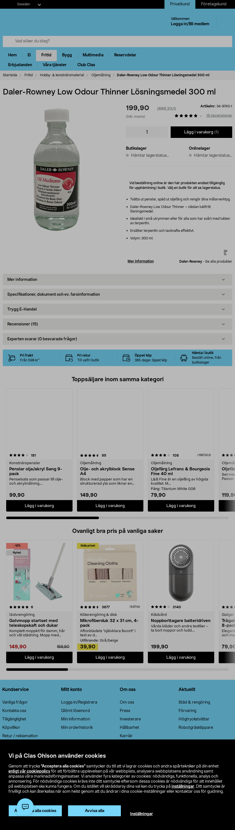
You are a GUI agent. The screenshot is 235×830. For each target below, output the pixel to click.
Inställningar (141, 814)
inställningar (182, 787)
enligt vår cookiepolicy (29, 771)
